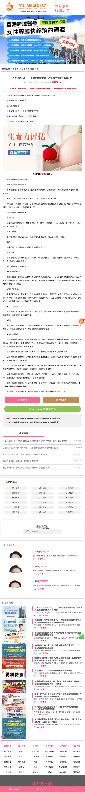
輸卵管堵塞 (49, 751)
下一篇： (8, 422)
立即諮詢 (32, 531)
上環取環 (15, 507)
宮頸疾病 (42, 493)
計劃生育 (7, 746)
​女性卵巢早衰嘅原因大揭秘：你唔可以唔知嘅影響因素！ (25, 454)
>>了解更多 (40, 559)
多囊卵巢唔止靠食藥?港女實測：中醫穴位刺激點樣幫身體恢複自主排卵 (31, 448)
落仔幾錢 (69, 493)
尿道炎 (21, 767)
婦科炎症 (42, 512)
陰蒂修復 (63, 762)
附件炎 (21, 772)
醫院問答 (76, 762)
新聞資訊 (76, 767)
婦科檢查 (42, 507)
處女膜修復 (63, 767)
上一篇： (8, 419)
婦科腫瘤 (42, 488)
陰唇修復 (15, 512)
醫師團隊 (76, 772)
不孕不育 (23, 69)
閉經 (35, 767)
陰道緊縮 (15, 502)
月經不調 (15, 493)
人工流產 (69, 512)
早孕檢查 (42, 502)
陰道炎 (21, 751)
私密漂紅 (63, 772)
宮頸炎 (21, 757)
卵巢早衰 (49, 762)
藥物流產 (15, 498)
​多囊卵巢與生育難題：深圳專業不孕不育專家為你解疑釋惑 (35, 422)
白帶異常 (35, 757)
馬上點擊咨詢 (57, 82)
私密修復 (69, 488)
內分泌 (35, 746)
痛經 (35, 762)
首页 (15, 69)
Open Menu (82, 8)
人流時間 (69, 502)
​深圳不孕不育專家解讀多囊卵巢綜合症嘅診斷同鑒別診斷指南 (36, 419)
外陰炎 (49, 772)
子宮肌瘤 (42, 498)
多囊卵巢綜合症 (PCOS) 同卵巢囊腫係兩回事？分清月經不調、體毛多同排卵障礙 (35, 441)
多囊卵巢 (34, 69)
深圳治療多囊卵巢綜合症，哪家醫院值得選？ (21, 461)
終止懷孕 (15, 488)
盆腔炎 (35, 772)
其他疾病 (76, 746)
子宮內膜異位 (49, 767)
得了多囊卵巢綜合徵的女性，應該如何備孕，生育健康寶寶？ (27, 468)
